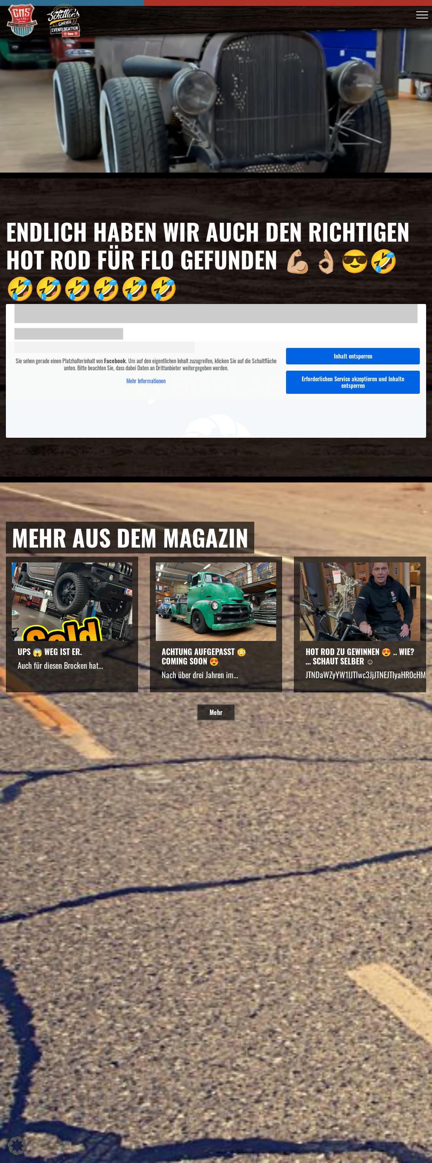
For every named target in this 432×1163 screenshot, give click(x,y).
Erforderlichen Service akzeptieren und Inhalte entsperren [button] (353, 381)
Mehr (216, 712)
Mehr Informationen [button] (146, 380)
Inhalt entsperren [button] (353, 356)
